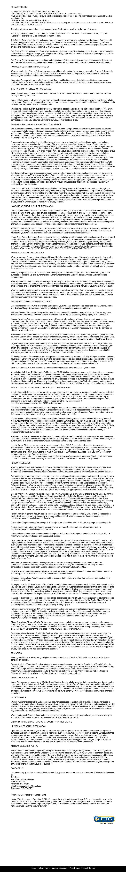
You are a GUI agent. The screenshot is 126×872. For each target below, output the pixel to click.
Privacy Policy (37, 868)
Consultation (81, 868)
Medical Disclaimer (60, 868)
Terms (48, 868)
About (72, 868)
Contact (91, 868)
